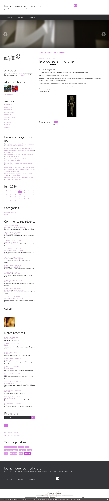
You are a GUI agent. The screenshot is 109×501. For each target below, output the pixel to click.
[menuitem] (9, 17)
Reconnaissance (19, 290)
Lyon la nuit (16, 274)
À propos (32, 17)
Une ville (7, 392)
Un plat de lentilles (10, 398)
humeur (27, 453)
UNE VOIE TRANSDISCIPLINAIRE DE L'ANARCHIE (19, 178)
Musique (16, 234)
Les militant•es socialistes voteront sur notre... (19, 155)
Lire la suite (21, 75)
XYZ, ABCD (10, 165)
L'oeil (6, 345)
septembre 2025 (9, 117)
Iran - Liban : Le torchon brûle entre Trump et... (19, 144)
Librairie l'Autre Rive (25, 148)
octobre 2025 (8, 115)
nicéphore (7, 234)
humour (22, 450)
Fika (5, 375)
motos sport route (11, 450)
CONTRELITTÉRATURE (14, 179)
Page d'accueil (52, 52)
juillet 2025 (7, 122)
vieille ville (13, 453)
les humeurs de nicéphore (22, 6)
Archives (20, 17)
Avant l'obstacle (9, 368)
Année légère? (18, 259)
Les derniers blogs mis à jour (42, 495)
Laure (6, 267)
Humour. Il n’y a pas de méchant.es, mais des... (18, 163)
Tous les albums (8, 94)
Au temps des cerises (13, 156)
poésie (21, 447)
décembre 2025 (9, 109)
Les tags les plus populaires (67, 495)
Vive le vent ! (62, 52)
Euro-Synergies (9, 152)
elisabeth (7, 242)
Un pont (15, 282)
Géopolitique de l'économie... (13, 167)
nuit (6, 453)
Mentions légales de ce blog (43, 497)
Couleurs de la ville (19, 227)
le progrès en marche (56, 61)
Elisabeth (7, 227)
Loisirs (6, 214)
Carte (8, 309)
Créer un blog (51, 493)
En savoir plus (76, 499)
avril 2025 (7, 127)
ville (20, 453)
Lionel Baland (16, 175)
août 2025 (7, 119)
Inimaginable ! (42, 52)
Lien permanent (45, 122)
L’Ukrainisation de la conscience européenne (18, 151)
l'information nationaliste (15, 146)
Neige (6, 405)
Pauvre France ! (18, 250)
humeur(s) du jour (10, 212)
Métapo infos (29, 167)
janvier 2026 (8, 107)
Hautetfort (58, 493)
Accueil (9, 17)
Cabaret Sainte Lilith (13, 160)
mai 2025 (7, 124)
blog (83, 497)
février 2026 (8, 105)
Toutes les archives (9, 130)
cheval (29, 450)
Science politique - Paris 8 (12, 171)
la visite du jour (9, 383)
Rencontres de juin (10, 148)
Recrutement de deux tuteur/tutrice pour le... (18, 170)
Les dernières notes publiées (55, 495)
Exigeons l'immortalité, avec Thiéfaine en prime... (19, 159)
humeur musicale (10, 447)
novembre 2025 (9, 112)
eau (27, 447)
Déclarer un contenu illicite (30, 497)
